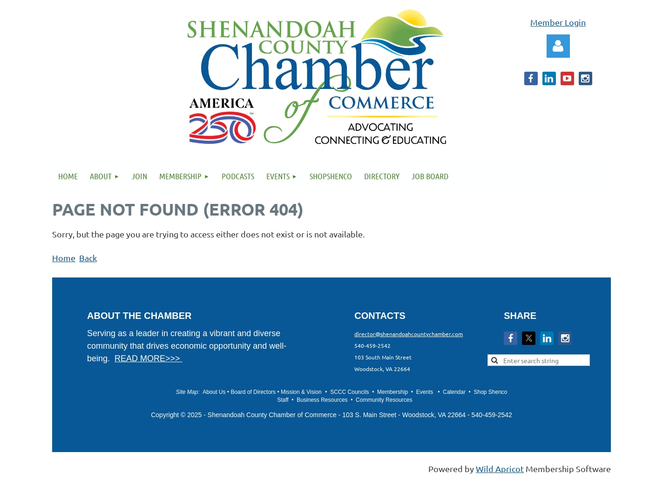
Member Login (558, 22)
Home (63, 258)
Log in (558, 46)
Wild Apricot (500, 468)
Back (88, 258)
